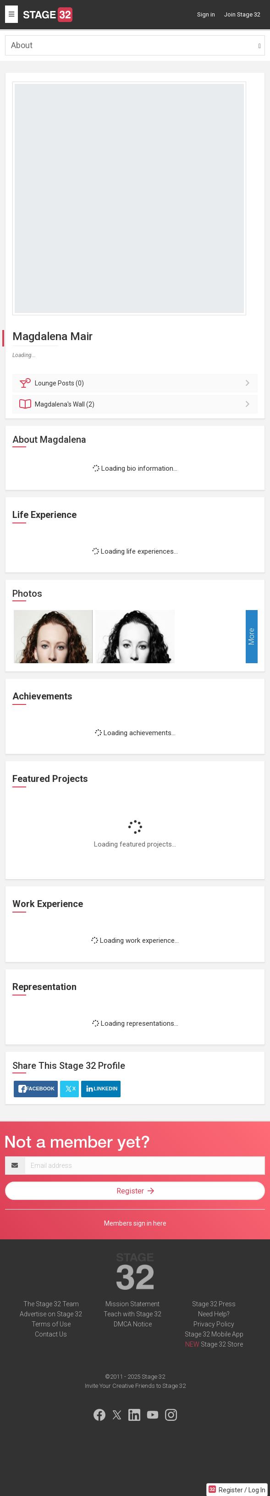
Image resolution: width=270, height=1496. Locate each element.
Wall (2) (136, 404)
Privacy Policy (213, 1324)
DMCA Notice (133, 1324)
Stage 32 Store (222, 1344)
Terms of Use (51, 1324)
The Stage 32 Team (51, 1304)
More (251, 636)
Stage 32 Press (214, 1304)
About (22, 45)
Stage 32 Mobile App (214, 1334)
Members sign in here (135, 1223)
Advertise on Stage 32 (51, 1314)
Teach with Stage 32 (132, 1314)
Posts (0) (136, 383)
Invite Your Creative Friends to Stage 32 (135, 1385)
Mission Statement (132, 1304)
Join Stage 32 (242, 14)
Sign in (206, 14)
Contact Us (51, 1334)
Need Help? (214, 1314)
